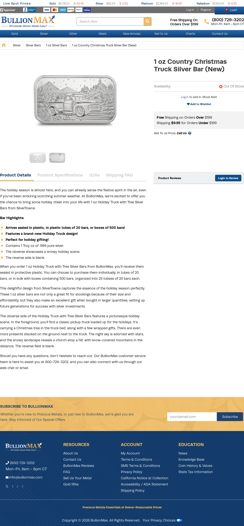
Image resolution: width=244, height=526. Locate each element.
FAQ (66, 472)
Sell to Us (161, 33)
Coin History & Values (195, 466)
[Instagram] (17, 486)
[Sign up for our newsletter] (192, 416)
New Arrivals (131, 33)
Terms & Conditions (136, 459)
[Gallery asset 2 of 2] (57, 157)
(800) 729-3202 (20, 463)
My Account (130, 453)
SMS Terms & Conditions (140, 466)
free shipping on (184, 20)
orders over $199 (184, 24)
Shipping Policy (133, 490)
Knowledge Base (191, 459)
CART (231, 10)
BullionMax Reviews (78, 466)
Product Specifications (60, 175)
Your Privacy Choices (162, 520)
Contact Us (219, 33)
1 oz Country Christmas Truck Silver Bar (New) (104, 45)
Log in (185, 97)
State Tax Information (195, 472)
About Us (70, 453)
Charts (190, 33)
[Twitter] (7, 486)
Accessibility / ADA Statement (144, 484)
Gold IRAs (71, 484)
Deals (102, 33)
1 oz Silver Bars (56, 45)
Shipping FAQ (119, 175)
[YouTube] (22, 486)
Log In (190, 9)
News (182, 453)
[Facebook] (12, 486)
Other (73, 33)
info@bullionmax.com (25, 477)
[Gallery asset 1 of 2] (75, 99)
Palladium (203, 3)
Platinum (147, 3)
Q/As (94, 175)
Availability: (162, 86)
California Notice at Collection (144, 478)
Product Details (15, 175)
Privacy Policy (131, 472)
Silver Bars (33, 45)
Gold (52, 3)
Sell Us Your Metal (77, 478)
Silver (99, 3)
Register (206, 9)
